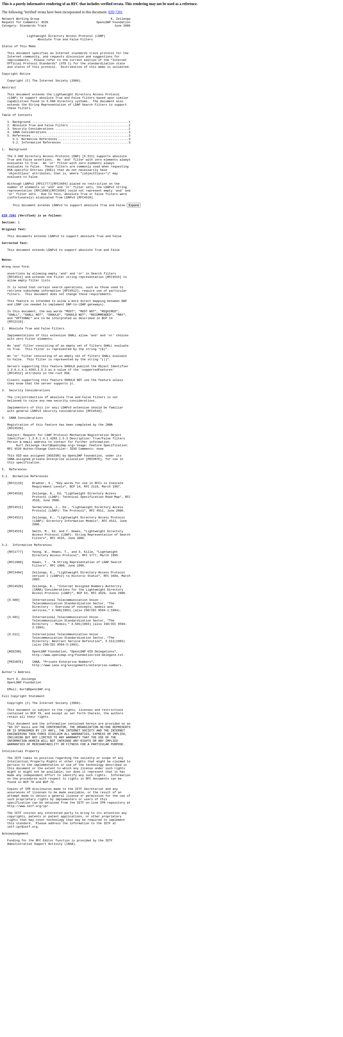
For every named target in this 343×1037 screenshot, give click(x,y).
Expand (134, 242)
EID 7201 (115, 12)
